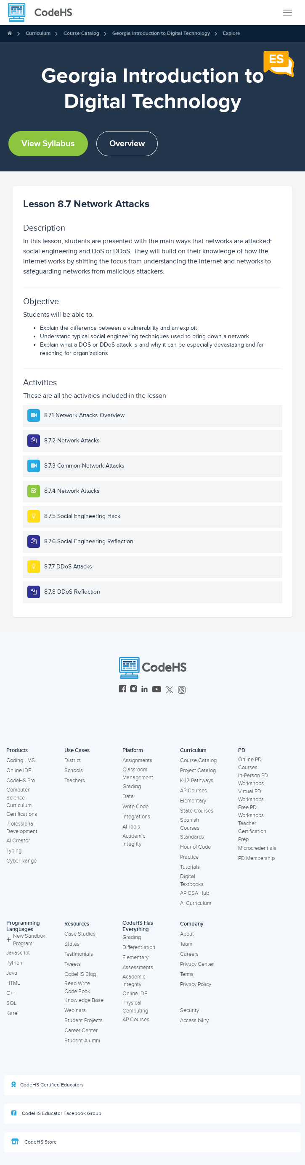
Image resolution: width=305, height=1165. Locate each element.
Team (186, 944)
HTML (13, 983)
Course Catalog (81, 33)
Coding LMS (20, 760)
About (187, 934)
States (72, 944)
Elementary (193, 800)
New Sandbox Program (25, 940)
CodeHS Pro (20, 780)
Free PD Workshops (251, 811)
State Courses (196, 810)
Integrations (136, 816)
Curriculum (38, 33)
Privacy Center (197, 964)
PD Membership (256, 858)
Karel (12, 1013)
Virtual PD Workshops (251, 795)
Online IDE (18, 770)
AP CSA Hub (194, 893)
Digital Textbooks (192, 880)
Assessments (137, 967)
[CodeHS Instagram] (133, 690)
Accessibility (194, 1020)
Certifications (21, 814)
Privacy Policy (195, 984)
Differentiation (138, 947)
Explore (231, 33)
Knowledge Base (83, 1000)
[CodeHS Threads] (182, 690)
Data (128, 796)
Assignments (137, 760)
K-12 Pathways (196, 780)
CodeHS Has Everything (137, 926)
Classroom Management (137, 773)
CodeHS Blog (80, 974)
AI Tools (131, 826)
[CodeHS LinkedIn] (144, 690)
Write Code (135, 806)
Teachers (74, 780)
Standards (192, 837)
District (72, 760)
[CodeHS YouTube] (157, 690)
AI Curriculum (195, 903)
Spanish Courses (189, 824)
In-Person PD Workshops (253, 779)
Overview (127, 144)
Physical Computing (135, 1006)
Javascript (18, 952)
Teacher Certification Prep (252, 831)
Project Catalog (198, 770)
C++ (10, 993)
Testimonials (78, 954)
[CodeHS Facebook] (122, 690)
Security (189, 1010)
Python (14, 963)
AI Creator (18, 840)
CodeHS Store (34, 1142)
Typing (13, 850)
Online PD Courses (250, 763)
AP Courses (193, 790)
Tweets (72, 964)
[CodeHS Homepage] (43, 12)
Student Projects (83, 1020)
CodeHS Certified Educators (47, 1084)
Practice (189, 857)
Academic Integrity (133, 840)
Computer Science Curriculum (19, 797)
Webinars (75, 1010)
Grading (131, 786)
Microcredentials (257, 848)
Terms (187, 974)
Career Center (81, 1030)
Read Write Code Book (77, 987)
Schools (73, 770)
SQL (11, 1003)
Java (11, 973)
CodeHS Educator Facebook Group (56, 1113)
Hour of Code (195, 847)
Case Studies (79, 934)
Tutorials (190, 867)
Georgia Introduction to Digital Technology (161, 33)
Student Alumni (82, 1040)
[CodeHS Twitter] (169, 690)
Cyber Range (21, 860)
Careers (189, 954)
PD (241, 750)
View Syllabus (48, 144)
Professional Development (21, 827)
